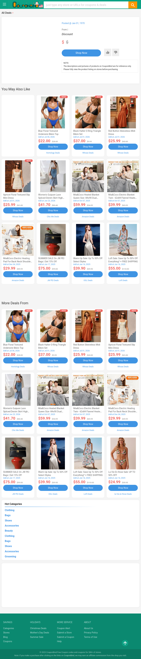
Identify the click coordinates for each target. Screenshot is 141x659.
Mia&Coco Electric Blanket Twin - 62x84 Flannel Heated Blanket (122, 197)
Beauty (9, 530)
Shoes (8, 520)
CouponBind (69, 655)
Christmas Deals (38, 628)
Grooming (10, 556)
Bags (8, 515)
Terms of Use (90, 637)
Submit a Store (64, 632)
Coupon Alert (63, 628)
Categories (8, 628)
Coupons (7, 641)
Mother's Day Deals (39, 632)
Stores (6, 632)
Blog (5, 637)
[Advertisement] (18, 125)
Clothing (9, 510)
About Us (88, 628)
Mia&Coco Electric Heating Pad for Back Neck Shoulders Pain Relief (18, 261)
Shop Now (81, 52)
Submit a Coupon (65, 637)
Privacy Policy (91, 632)
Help (59, 641)
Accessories (12, 525)
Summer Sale (36, 637)
